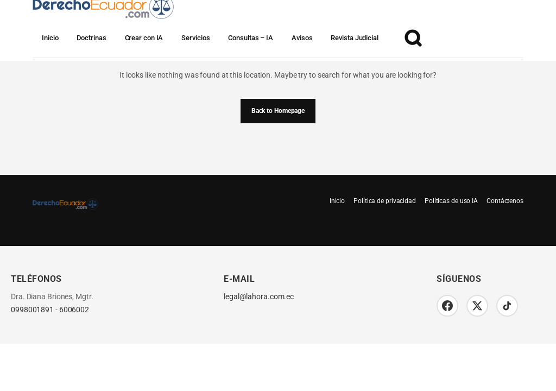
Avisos (302, 38)
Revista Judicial (354, 38)
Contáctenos (504, 201)
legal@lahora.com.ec (259, 296)
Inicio (50, 38)
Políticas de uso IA (451, 201)
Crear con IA (144, 38)
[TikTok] (507, 306)
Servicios (195, 38)
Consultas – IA (250, 38)
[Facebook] (447, 306)
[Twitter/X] (477, 306)
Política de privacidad (384, 201)
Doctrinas (91, 38)
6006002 (74, 309)
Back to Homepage (278, 111)
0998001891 (32, 309)
